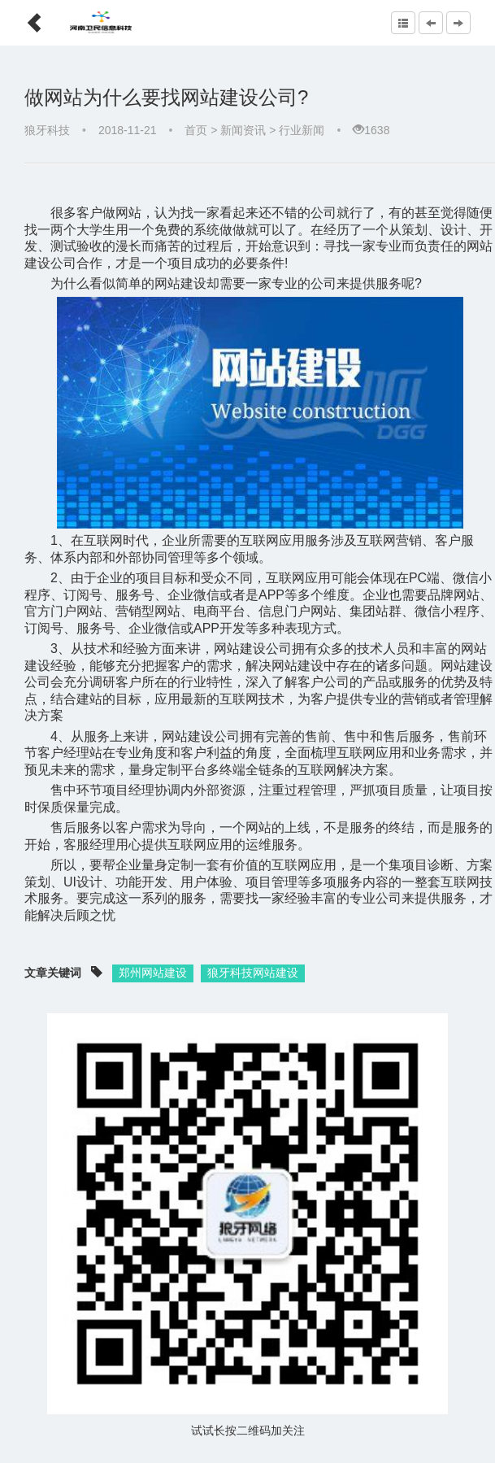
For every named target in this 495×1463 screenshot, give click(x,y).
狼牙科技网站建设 (252, 972)
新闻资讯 (243, 130)
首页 (196, 130)
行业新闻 (301, 130)
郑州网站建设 (153, 972)
